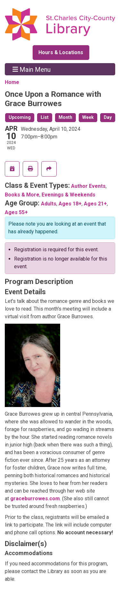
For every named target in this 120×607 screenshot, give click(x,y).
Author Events (88, 186)
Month (65, 117)
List (45, 117)
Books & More (22, 195)
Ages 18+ (70, 204)
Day (108, 117)
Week (88, 117)
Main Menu (31, 69)
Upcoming (20, 117)
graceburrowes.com (35, 498)
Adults (48, 204)
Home (12, 82)
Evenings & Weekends (68, 195)
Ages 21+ (95, 204)
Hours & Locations (60, 52)
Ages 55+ (16, 212)
